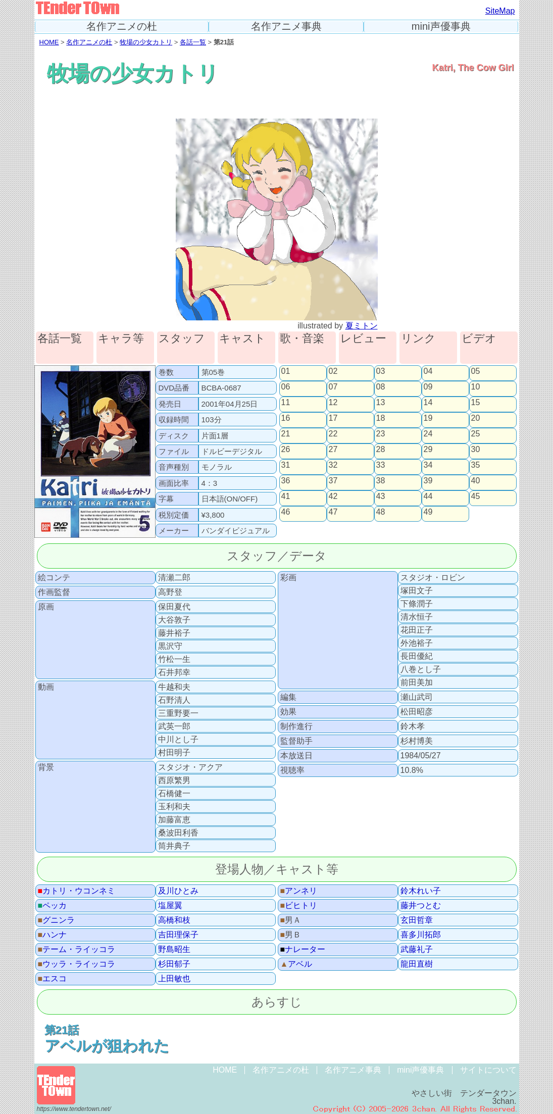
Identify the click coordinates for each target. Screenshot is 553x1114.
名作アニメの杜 (121, 26)
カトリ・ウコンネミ (77, 891)
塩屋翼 (170, 906)
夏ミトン (361, 325)
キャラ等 (121, 339)
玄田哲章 (416, 920)
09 (428, 387)
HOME (49, 42)
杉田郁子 (174, 964)
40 (475, 481)
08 (380, 387)
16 (285, 418)
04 (428, 371)
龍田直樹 (416, 964)
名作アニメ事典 (286, 26)
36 (285, 481)
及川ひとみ (178, 891)
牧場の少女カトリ (146, 42)
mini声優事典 (441, 26)
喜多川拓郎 (420, 935)
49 (428, 512)
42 (333, 496)
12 (333, 403)
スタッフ (182, 339)
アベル (296, 964)
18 (380, 418)
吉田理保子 (178, 935)
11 (285, 403)
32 (333, 465)
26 (285, 449)
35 (475, 465)
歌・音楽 (302, 339)
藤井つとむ (420, 906)
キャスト (242, 339)
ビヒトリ (299, 906)
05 (475, 371)
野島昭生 (174, 949)
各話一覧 (193, 42)
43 (380, 496)
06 (285, 387)
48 (380, 512)
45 (475, 496)
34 (428, 465)
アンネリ (299, 891)
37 (333, 481)
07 (333, 387)
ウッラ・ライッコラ (77, 964)
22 (333, 434)
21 (285, 434)
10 (475, 387)
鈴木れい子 (420, 891)
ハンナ (52, 935)
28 (380, 449)
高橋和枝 (174, 920)
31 (285, 465)
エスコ (52, 979)
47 (333, 512)
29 (428, 449)
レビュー (363, 339)
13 (380, 403)
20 (475, 418)
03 (380, 371)
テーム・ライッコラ (77, 949)
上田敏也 (174, 979)
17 (333, 418)
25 (475, 434)
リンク (418, 339)
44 (428, 496)
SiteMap (500, 11)
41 (285, 496)
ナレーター (303, 949)
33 (380, 465)
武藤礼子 (416, 949)
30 (475, 449)
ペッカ (52, 906)
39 (428, 481)
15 (475, 403)
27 (333, 449)
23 (380, 434)
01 (285, 371)
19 (428, 418)
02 (333, 371)
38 (380, 481)
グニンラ (56, 920)
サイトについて (488, 1070)
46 (285, 512)
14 (428, 403)
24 (428, 434)
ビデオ (479, 339)
